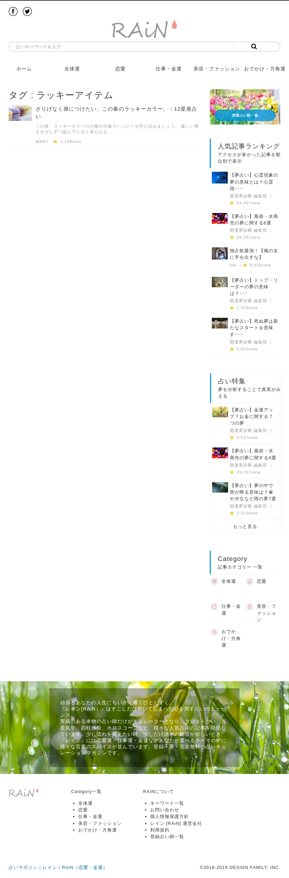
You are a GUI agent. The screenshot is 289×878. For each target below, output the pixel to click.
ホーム (24, 68)
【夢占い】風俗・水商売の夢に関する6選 (254, 219)
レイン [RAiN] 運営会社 (176, 823)
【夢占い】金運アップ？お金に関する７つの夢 (251, 416)
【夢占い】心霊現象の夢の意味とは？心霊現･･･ (254, 181)
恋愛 (120, 68)
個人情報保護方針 (169, 816)
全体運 (72, 68)
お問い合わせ (164, 809)
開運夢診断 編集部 (248, 196)
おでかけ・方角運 (265, 68)
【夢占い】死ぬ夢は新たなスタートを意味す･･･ (254, 327)
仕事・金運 (169, 68)
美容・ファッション (216, 68)
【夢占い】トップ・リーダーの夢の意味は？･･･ (254, 287)
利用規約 (160, 830)
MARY (42, 141)
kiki (233, 265)
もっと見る (245, 526)
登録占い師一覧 (167, 836)
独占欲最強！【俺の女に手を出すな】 (254, 254)
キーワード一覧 (167, 803)
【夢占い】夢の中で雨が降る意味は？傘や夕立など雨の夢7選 (253, 492)
